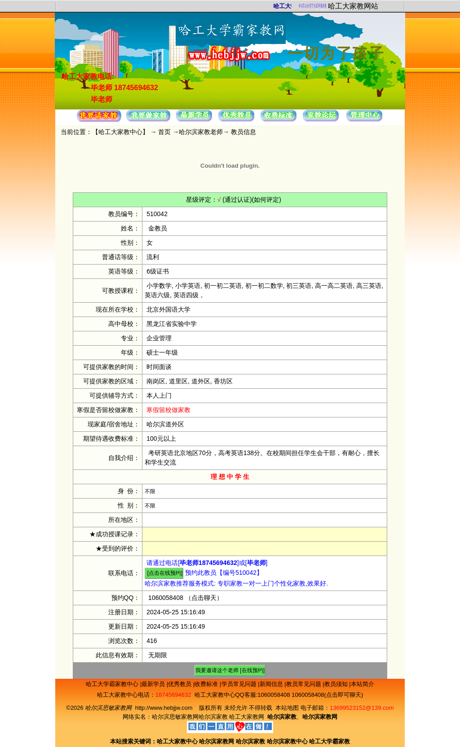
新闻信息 (272, 684)
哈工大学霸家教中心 (113, 684)
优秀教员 (180, 684)
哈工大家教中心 (120, 131)
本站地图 (287, 707)
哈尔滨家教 (213, 716)
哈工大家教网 (246, 716)
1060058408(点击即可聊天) (327, 694)
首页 (164, 131)
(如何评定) (266, 199)
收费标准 (207, 684)
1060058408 (165, 597)
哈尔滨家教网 (216, 741)
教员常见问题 (304, 684)
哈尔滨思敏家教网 (175, 716)
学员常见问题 (239, 684)
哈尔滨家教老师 (201, 131)
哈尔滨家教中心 (287, 741)
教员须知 (336, 684)
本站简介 (362, 684)
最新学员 (154, 684)
